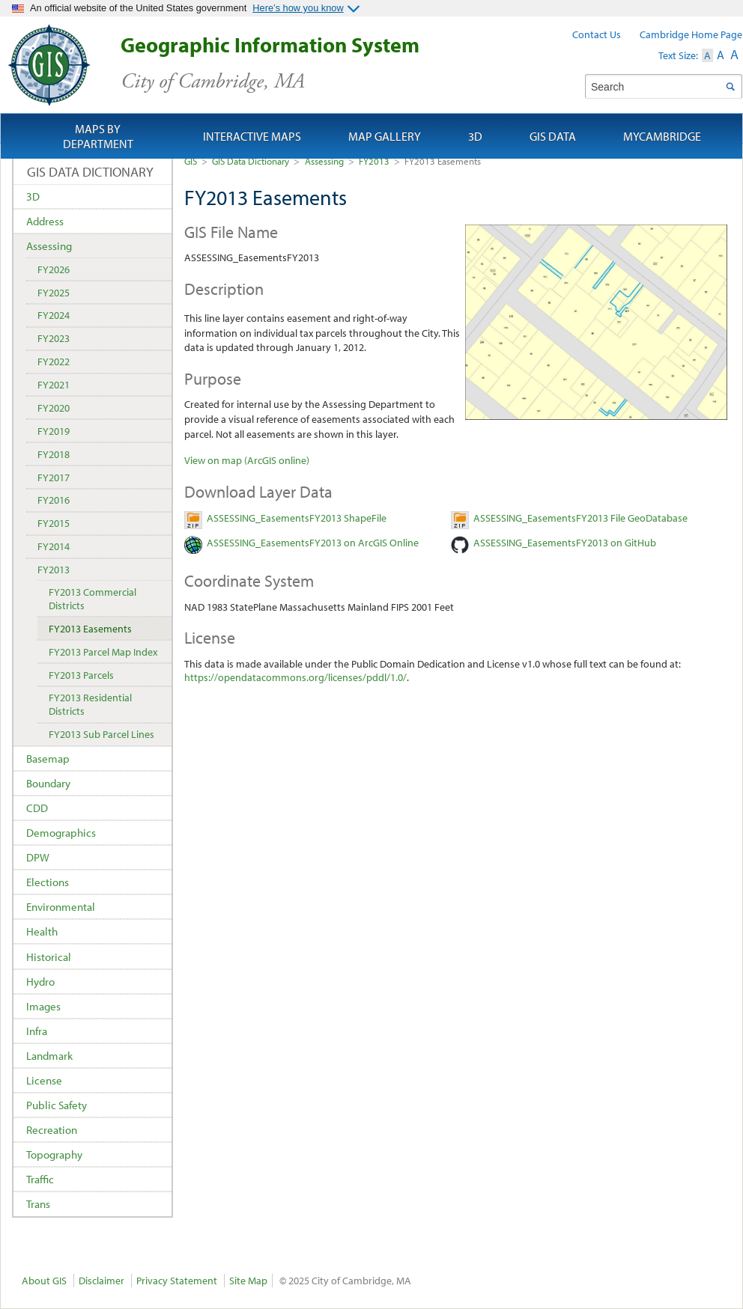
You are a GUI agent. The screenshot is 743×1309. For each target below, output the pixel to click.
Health (42, 931)
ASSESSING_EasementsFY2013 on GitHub (564, 542)
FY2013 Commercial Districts (92, 598)
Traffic (40, 1179)
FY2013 (374, 161)
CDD (37, 808)
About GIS (44, 1280)
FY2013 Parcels (81, 675)
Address (45, 221)
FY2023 (53, 338)
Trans (38, 1204)
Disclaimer (101, 1280)
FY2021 (53, 384)
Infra (36, 1031)
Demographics (61, 833)
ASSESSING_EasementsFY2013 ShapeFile (296, 518)
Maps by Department (98, 136)
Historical (48, 957)
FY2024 (53, 315)
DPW (37, 857)
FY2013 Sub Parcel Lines (101, 734)
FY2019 (53, 431)
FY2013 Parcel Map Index (103, 652)
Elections (47, 882)
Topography (54, 1154)
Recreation (51, 1130)
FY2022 (53, 361)
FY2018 (53, 454)
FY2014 (53, 546)
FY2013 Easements (90, 628)
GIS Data (553, 136)
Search (730, 86)
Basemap (48, 758)
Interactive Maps (252, 136)
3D (33, 196)
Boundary (48, 783)
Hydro (40, 981)
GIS (190, 161)
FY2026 (53, 269)
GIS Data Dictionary (250, 161)
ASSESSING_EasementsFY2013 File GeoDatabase (580, 518)
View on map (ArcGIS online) (246, 460)
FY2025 (53, 292)
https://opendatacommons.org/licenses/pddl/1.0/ (295, 677)
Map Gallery (384, 136)
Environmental (60, 907)
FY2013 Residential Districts (90, 704)
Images (43, 1006)
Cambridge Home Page (691, 34)
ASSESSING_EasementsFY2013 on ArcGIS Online (313, 542)
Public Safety (56, 1105)
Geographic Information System (296, 63)
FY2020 (53, 408)
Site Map (248, 1280)
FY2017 (53, 477)
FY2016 (53, 500)
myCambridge (662, 136)
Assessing (324, 161)
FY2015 (53, 523)
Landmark (49, 1056)
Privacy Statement (176, 1280)
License (44, 1080)
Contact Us (596, 34)
